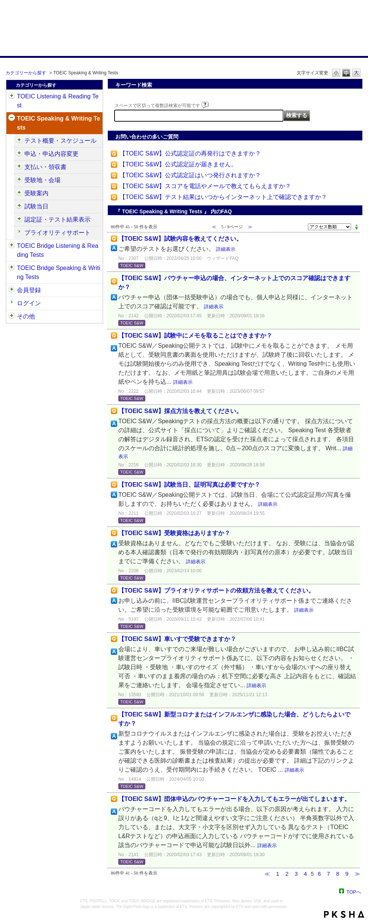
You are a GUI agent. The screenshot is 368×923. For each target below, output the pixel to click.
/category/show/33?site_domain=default (11, 245)
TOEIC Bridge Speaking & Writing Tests (58, 272)
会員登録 (29, 290)
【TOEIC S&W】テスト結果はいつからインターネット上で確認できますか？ (223, 197)
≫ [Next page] (357, 873)
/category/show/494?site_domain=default (19, 206)
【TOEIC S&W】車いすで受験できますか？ (177, 639)
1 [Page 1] (277, 873)
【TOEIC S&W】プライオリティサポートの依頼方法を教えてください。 (216, 590)
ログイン (29, 303)
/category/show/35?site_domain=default (11, 316)
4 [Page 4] (305, 873)
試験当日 (36, 206)
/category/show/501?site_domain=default (19, 219)
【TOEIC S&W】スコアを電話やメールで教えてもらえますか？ (205, 186)
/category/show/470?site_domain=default (19, 140)
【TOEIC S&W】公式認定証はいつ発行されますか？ (190, 175)
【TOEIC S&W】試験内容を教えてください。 (180, 238)
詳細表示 (225, 249)
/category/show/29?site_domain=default (11, 290)
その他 (26, 316)
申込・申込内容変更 (51, 154)
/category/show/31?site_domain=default (11, 96)
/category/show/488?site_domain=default (19, 180)
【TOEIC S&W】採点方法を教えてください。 (180, 411)
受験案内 (36, 193)
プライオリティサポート (57, 232)
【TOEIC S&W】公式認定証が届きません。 (178, 164)
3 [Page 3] (295, 873)
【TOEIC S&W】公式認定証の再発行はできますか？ (190, 153)
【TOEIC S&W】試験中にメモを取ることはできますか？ (195, 335)
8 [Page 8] (337, 873)
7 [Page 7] (328, 873)
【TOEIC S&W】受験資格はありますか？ (174, 533)
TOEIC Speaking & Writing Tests (58, 123)
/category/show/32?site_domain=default (11, 118)
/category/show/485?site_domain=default (19, 167)
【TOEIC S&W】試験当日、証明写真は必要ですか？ (189, 484)
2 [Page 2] (286, 873)
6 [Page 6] (319, 873)
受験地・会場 (42, 180)
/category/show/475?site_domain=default (19, 153)
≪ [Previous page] (267, 873)
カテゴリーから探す (26, 72)
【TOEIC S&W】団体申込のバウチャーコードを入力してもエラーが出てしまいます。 (234, 799)
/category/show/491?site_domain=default (19, 193)
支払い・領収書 (45, 167)
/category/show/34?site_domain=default (11, 268)
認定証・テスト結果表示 (57, 219)
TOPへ (354, 891)
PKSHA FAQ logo (344, 914)
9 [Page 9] (346, 873)
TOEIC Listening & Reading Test (57, 101)
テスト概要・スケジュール (60, 140)
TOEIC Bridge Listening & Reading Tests (57, 250)
